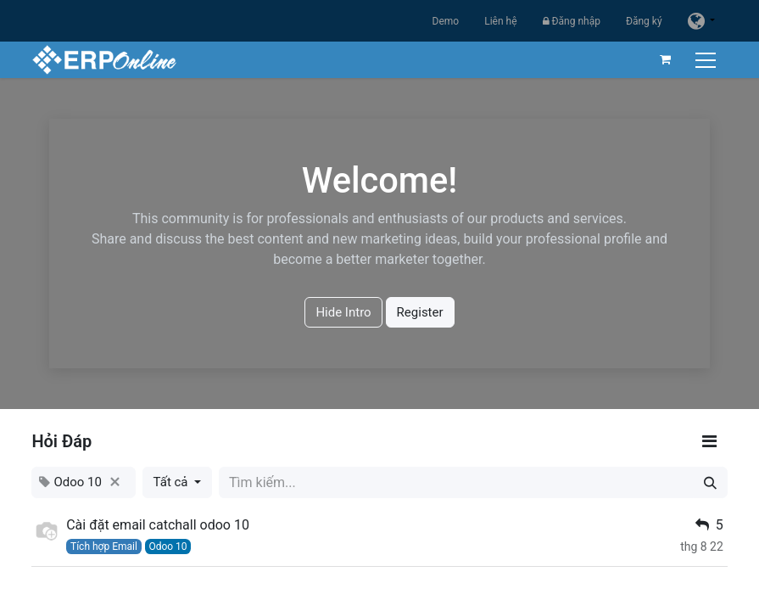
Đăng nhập (571, 21)
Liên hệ (500, 21)
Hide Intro (343, 312)
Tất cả (172, 482)
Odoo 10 (167, 546)
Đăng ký (644, 21)
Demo (446, 21)
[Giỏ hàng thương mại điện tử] (665, 59)
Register (420, 312)
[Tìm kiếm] (710, 482)
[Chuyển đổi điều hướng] (708, 59)
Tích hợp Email (103, 546)
